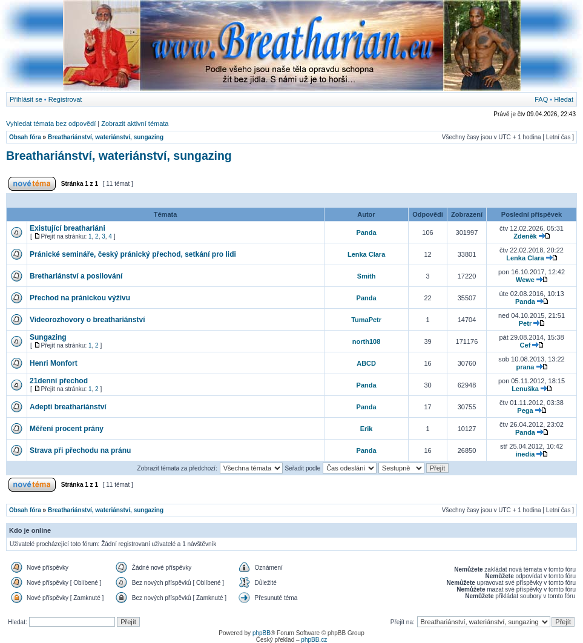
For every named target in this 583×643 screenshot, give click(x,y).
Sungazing (48, 337)
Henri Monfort (53, 363)
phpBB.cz (314, 639)
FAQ (541, 99)
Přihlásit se (26, 99)
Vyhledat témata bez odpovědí (51, 123)
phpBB (261, 633)
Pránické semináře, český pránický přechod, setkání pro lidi (133, 254)
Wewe (525, 279)
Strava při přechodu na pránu (80, 450)
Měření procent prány (67, 428)
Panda (367, 232)
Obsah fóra (25, 137)
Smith (366, 276)
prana (525, 367)
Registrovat (65, 99)
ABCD (366, 363)
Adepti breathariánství (68, 407)
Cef (525, 345)
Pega (525, 410)
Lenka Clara (366, 254)
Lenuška (525, 388)
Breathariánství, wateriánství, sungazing (105, 137)
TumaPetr (366, 319)
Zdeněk (525, 236)
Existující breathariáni (67, 228)
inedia (525, 454)
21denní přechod (59, 381)
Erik (366, 428)
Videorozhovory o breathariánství (87, 319)
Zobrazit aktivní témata (134, 123)
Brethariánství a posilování (76, 276)
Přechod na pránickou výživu (80, 298)
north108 (366, 341)
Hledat (563, 99)
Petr (525, 323)
